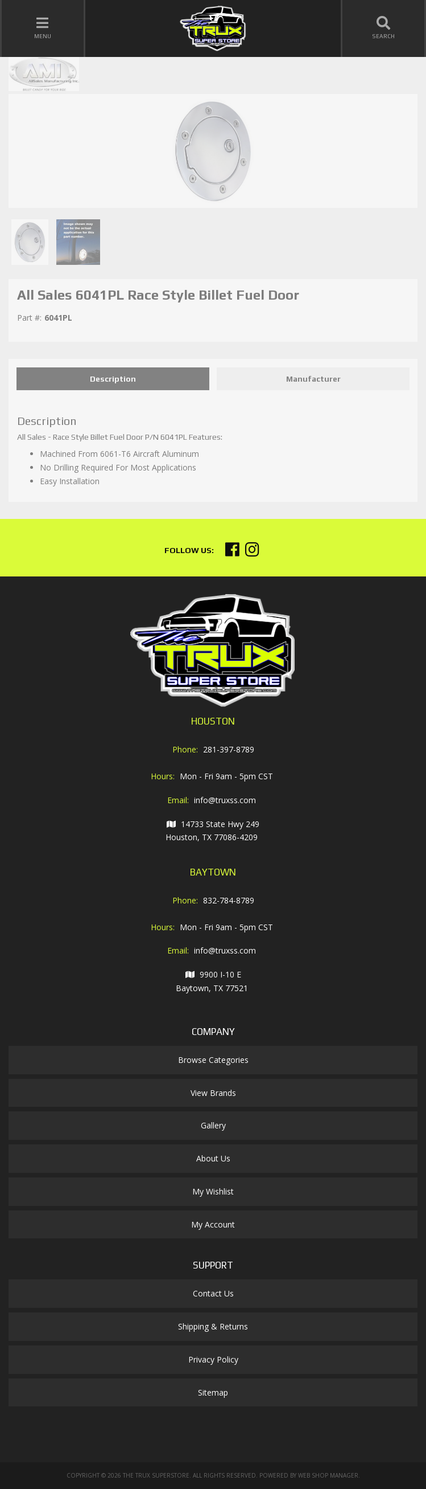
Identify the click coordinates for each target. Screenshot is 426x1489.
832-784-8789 (228, 900)
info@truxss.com (225, 800)
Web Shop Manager (328, 1475)
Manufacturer (313, 378)
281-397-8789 (228, 749)
